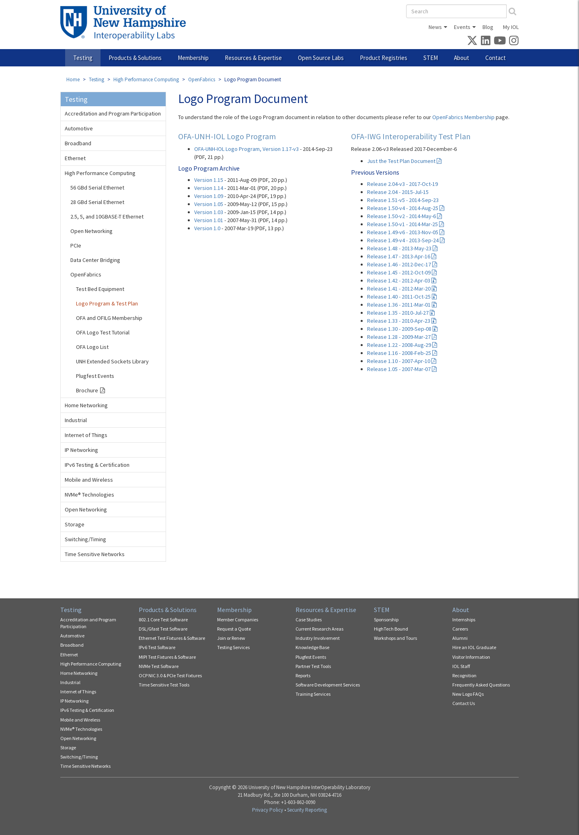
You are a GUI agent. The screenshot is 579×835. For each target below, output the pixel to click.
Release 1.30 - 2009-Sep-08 (402, 328)
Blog (487, 27)
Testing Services (233, 647)
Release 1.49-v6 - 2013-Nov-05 (405, 232)
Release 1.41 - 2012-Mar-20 (402, 288)
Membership (193, 58)
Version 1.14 (208, 188)
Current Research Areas (319, 629)
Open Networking (91, 231)
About (461, 58)
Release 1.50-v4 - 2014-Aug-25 (405, 208)
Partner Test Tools (313, 666)
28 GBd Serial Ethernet (97, 202)
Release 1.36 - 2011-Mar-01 (402, 304)
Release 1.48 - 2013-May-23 (402, 248)
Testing (82, 58)
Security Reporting (307, 809)
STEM (430, 58)
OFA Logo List (92, 346)
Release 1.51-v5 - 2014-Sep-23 (403, 200)
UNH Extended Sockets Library (112, 361)
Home (73, 79)
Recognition (464, 675)
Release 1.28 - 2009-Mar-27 (402, 336)
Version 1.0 (207, 228)
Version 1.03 (208, 212)
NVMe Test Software (159, 666)
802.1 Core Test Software (163, 619)
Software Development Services (328, 685)
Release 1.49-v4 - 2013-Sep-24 (406, 240)
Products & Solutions (135, 58)
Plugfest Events (95, 375)
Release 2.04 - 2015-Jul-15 (398, 192)
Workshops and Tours (395, 638)
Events (462, 27)
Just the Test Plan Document (404, 161)
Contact (495, 58)
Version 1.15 (208, 179)
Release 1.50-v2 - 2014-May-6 (404, 216)
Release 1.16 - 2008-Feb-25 (402, 353)
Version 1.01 (208, 220)
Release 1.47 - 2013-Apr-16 (401, 256)
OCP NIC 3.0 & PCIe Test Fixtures (170, 675)
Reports (303, 675)
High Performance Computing (146, 79)
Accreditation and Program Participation (113, 113)
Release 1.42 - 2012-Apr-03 (401, 280)
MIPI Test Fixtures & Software (167, 657)
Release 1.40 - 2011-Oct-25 (402, 296)
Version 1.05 (208, 204)
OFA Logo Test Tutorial (102, 332)
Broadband (78, 143)
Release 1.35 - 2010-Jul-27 (401, 312)
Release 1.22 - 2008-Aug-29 (402, 344)
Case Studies (309, 619)
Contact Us (463, 703)
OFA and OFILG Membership (109, 318)
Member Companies (237, 619)
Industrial (76, 420)
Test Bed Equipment (100, 289)
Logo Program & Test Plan (107, 303)
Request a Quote (234, 629)
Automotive (79, 128)
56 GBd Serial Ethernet (97, 187)
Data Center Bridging (95, 260)
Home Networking (86, 405)
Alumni (460, 638)
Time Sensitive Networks (95, 554)
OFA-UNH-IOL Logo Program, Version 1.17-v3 (246, 149)
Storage (74, 524)
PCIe (75, 245)
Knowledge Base (312, 647)
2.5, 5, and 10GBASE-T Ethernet (107, 216)
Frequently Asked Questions (481, 685)
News (435, 27)
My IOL (511, 27)
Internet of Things (86, 435)
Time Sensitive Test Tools (164, 685)
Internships (463, 619)
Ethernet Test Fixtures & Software (172, 638)
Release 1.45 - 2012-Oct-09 (402, 272)
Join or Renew (231, 638)
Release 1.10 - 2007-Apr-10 (401, 361)
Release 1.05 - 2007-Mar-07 (402, 369)
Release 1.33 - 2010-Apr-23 (401, 320)
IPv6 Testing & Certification (97, 464)
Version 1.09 (208, 196)
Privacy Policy (267, 809)
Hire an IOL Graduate (474, 647)
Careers (460, 629)
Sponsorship (386, 619)
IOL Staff (461, 666)
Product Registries (383, 58)
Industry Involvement (318, 638)
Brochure (87, 390)
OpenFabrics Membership (463, 117)
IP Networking (81, 450)
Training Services (313, 694)
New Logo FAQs (468, 694)
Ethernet (75, 158)
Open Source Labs (321, 58)
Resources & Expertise (253, 58)
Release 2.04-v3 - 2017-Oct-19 (402, 184)
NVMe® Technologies (89, 494)
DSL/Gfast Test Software (163, 629)
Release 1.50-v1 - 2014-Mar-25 (405, 224)
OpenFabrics (201, 79)
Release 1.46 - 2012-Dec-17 (402, 264)
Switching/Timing (85, 539)
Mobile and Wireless (89, 479)
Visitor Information (471, 657)
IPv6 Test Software (157, 647)
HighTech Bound (391, 629)
